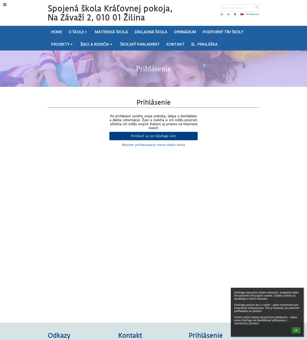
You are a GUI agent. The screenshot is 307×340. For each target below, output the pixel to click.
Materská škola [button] (111, 32)
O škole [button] (78, 32)
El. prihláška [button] (204, 44)
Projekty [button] (62, 44)
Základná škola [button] (151, 32)
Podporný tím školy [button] (223, 32)
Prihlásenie (252, 14)
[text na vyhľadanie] (240, 7)
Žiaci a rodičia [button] (97, 44)
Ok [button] (296, 330)
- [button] (228, 14)
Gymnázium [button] (185, 32)
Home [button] (56, 32)
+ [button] (222, 14)
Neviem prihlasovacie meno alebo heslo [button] (153, 145)
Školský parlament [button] (140, 44)
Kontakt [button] (175, 44)
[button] (242, 14)
